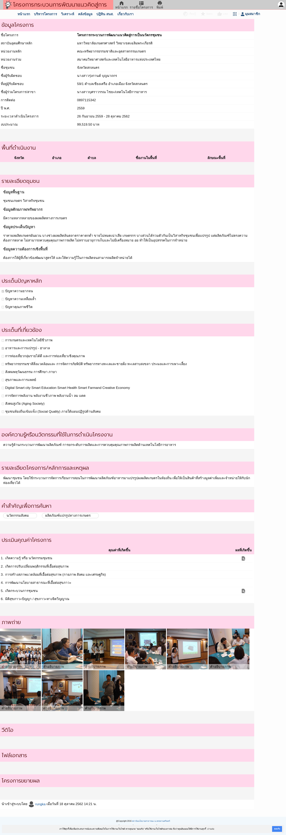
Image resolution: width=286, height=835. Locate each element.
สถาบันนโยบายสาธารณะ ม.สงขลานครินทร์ (151, 821)
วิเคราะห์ (67, 14)
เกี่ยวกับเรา (125, 14)
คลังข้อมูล (85, 14)
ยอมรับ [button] (277, 829)
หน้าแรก (23, 14)
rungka (37, 804)
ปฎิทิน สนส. (104, 14)
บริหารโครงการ (45, 14)
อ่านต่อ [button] (210, 829)
